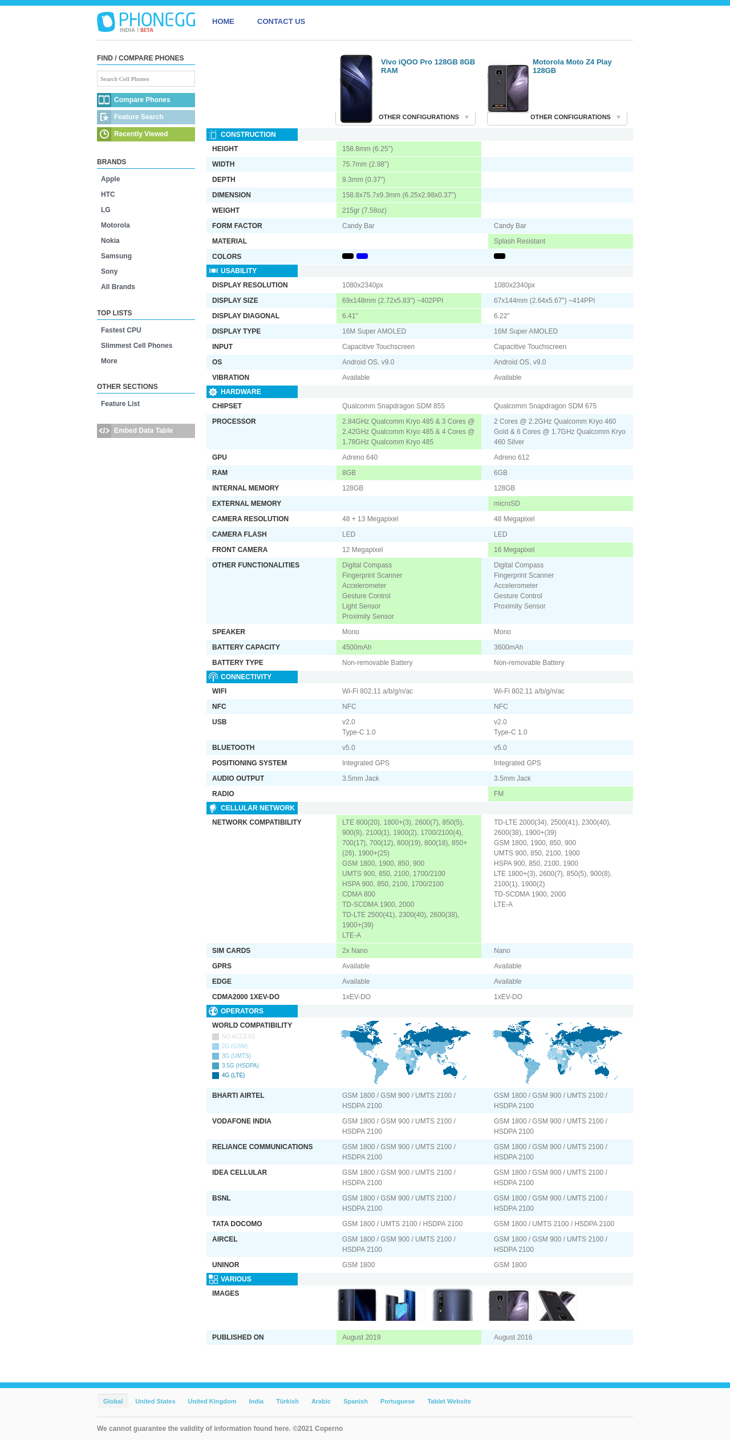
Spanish (355, 1401)
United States (155, 1401)
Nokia (110, 241)
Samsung (116, 256)
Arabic (321, 1401)
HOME (223, 21)
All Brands (118, 287)
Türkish (287, 1401)
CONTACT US (281, 21)
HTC (108, 194)
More (109, 361)
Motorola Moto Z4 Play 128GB (572, 66)
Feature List (120, 404)
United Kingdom (212, 1401)
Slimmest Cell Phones (136, 346)
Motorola (115, 225)
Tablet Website (449, 1401)
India (256, 1401)
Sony (109, 271)
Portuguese (397, 1401)
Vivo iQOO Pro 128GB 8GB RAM (428, 66)
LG (106, 210)
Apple (110, 179)
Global (113, 1401)
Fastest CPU (121, 330)
